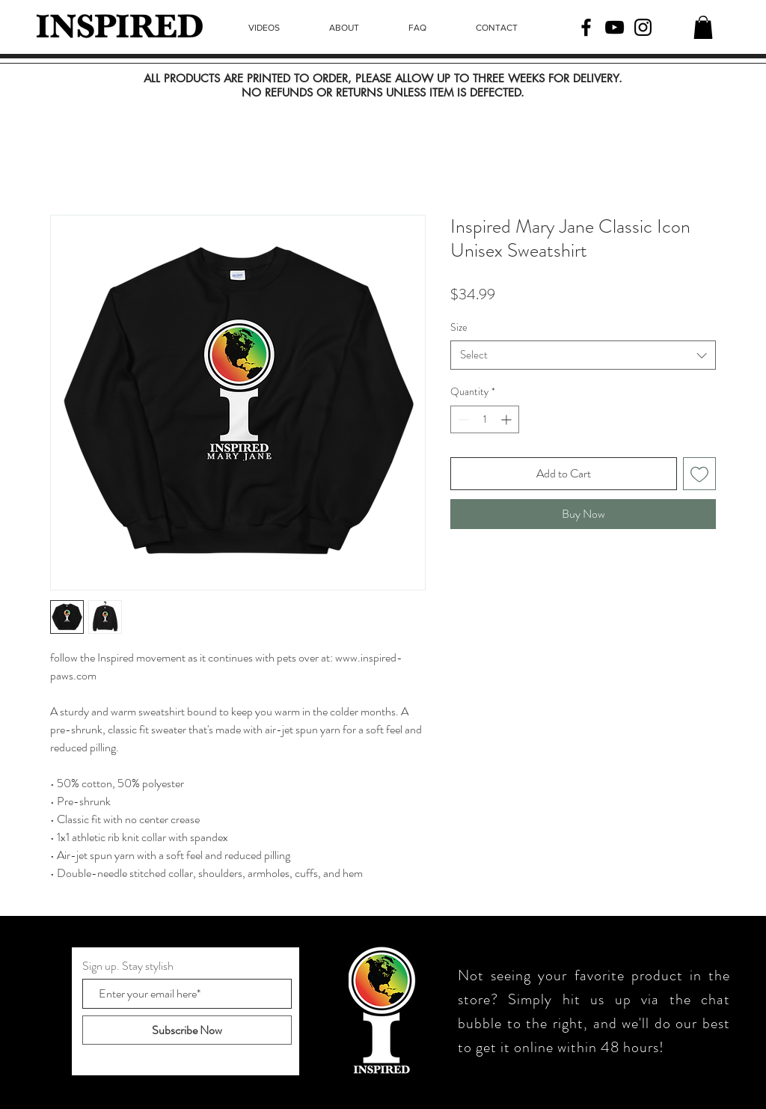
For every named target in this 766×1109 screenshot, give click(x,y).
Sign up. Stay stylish (128, 966)
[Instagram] (643, 27)
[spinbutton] (484, 419)
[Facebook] (586, 27)
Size (459, 327)
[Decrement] (462, 419)
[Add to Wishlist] (699, 473)
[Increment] (507, 419)
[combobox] (583, 355)
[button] (703, 27)
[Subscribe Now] (187, 1030)
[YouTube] (614, 27)
